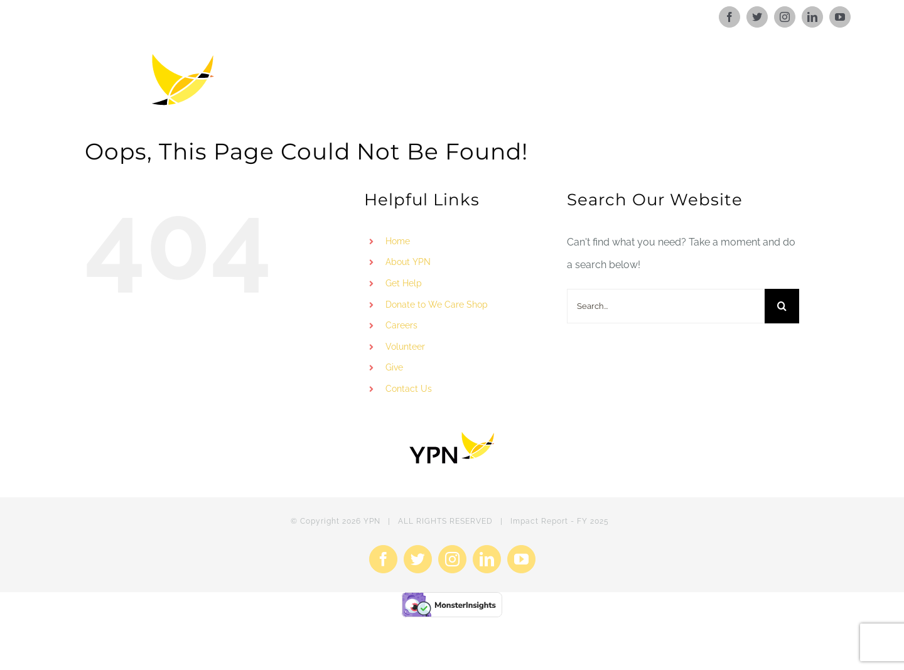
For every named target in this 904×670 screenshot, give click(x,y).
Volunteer (405, 347)
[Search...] (666, 306)
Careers (401, 325)
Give (394, 367)
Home (397, 241)
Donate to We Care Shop (436, 305)
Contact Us (408, 389)
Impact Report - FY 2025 (559, 521)
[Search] (782, 306)
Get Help (403, 283)
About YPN (408, 262)
